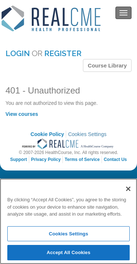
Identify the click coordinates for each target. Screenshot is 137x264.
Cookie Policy (47, 134)
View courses (21, 114)
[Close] (128, 189)
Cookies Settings (87, 134)
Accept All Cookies (69, 252)
